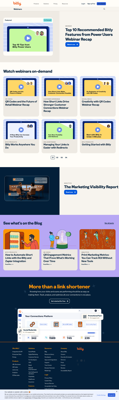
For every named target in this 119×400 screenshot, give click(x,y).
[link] (78, 360)
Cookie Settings (101, 395)
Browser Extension (50, 368)
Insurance (31, 382)
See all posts (109, 223)
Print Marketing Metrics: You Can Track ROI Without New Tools (96, 258)
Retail (30, 365)
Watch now (71, 44)
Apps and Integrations (51, 360)
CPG (30, 362)
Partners (63, 360)
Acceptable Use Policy (51, 386)
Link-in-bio (15, 370)
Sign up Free (91, 4)
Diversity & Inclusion (66, 357)
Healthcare (32, 379)
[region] (59, 394)
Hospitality (31, 376)
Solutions (46, 4)
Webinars (18, 9)
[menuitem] (36, 3)
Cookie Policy (48, 380)
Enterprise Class (16, 354)
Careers (63, 354)
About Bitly (64, 351)
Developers (48, 357)
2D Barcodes (16, 375)
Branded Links (32, 389)
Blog (46, 351)
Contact (63, 365)
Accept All (111, 395)
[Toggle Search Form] (104, 9)
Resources (65, 4)
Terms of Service (49, 383)
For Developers (33, 360)
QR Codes (15, 367)
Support (47, 362)
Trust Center (48, 365)
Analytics (15, 372)
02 (57, 157)
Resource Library (49, 354)
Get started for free (58, 301)
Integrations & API (17, 351)
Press (62, 362)
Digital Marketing (33, 354)
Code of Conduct (49, 389)
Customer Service (34, 357)
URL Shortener (16, 364)
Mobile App (48, 370)
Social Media (32, 351)
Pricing (55, 4)
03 (62, 157)
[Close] (117, 391)
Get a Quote (101, 4)
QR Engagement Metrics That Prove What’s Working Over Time (58, 258)
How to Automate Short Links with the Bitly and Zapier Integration (19, 258)
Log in (83, 4)
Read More (8, 264)
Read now (69, 192)
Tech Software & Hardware (33, 373)
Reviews (63, 368)
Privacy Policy (48, 378)
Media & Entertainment (33, 368)
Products (36, 4)
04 (66, 157)
